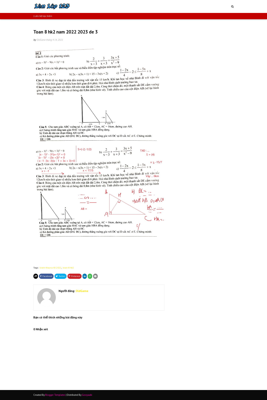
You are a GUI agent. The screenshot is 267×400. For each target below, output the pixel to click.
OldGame (41, 39)
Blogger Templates (55, 394)
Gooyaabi (87, 394)
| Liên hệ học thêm (42, 16)
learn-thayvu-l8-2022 (50, 267)
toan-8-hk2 (68, 267)
